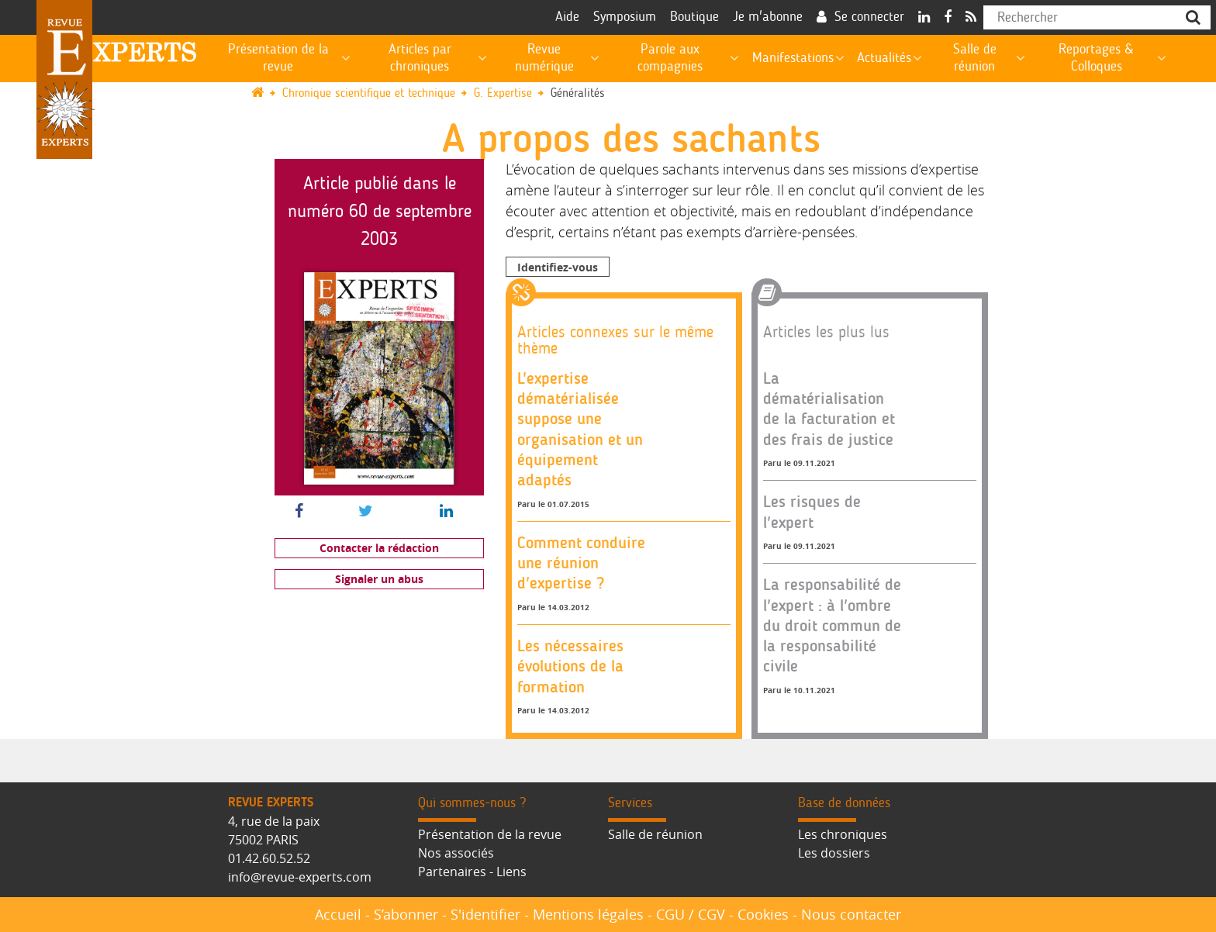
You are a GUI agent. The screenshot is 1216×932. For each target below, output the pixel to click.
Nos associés (456, 852)
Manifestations (793, 58)
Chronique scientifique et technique (368, 93)
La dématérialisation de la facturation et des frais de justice (829, 408)
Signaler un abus (379, 578)
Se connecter (869, 17)
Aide (567, 17)
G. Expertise (503, 93)
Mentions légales (588, 914)
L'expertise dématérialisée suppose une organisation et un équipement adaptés (580, 428)
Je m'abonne (768, 17)
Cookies (763, 914)
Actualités (884, 58)
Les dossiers (834, 852)
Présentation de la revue (489, 834)
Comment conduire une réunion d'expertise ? (581, 563)
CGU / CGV (690, 914)
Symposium (624, 17)
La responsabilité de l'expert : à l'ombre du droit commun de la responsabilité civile (832, 625)
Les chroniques (842, 834)
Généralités (578, 93)
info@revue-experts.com (299, 876)
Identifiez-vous (557, 267)
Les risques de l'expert (812, 511)
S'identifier (485, 914)
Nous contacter (851, 914)
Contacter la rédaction (379, 547)
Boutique (694, 17)
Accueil (338, 914)
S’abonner (406, 914)
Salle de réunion (655, 834)
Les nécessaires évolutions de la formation (570, 666)
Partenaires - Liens (472, 871)
